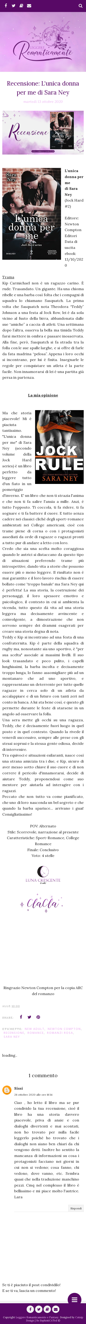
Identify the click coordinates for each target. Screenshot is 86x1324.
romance (36, 1033)
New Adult (34, 1029)
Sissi (18, 1088)
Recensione (14, 1033)
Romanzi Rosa (60, 1033)
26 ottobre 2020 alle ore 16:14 (33, 1094)
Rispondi (76, 1208)
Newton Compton (64, 1029)
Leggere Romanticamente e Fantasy (37, 1317)
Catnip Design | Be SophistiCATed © (54, 1319)
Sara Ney (12, 1037)
